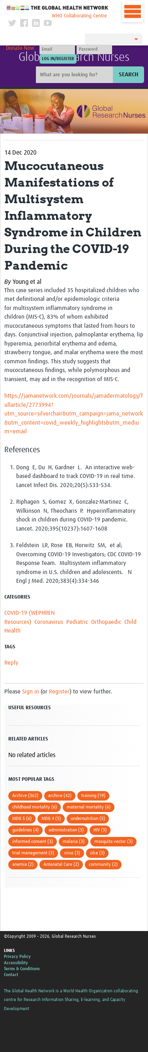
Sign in (30, 692)
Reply (11, 663)
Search (128, 74)
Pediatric (77, 622)
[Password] (94, 49)
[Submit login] (58, 59)
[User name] (57, 49)
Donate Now (20, 48)
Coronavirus (48, 622)
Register (59, 692)
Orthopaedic (106, 622)
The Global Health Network (57, 8)
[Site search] (75, 74)
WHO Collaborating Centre (79, 16)
